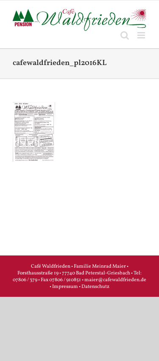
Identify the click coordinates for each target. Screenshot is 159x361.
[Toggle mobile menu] (141, 35)
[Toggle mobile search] (124, 35)
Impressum (65, 286)
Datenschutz (95, 286)
